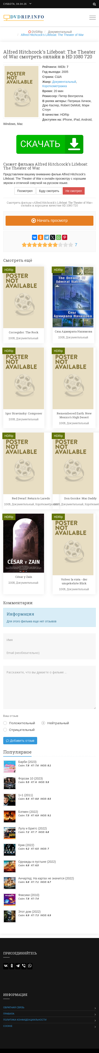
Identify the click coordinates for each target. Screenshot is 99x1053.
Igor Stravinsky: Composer (23, 413)
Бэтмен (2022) (28, 811)
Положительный (19, 723)
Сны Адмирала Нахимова (73, 331)
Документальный (64, 81)
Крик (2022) (26, 845)
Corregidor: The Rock (23, 332)
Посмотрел (25, 191)
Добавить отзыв (20, 740)
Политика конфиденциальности (24, 1019)
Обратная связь (13, 1007)
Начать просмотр (49, 220)
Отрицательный (19, 729)
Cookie (7, 1026)
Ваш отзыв (10, 716)
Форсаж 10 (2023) (30, 778)
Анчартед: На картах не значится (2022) (46, 878)
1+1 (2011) (25, 795)
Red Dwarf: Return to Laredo (31, 498)
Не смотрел (73, 191)
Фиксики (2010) (28, 895)
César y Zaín (23, 577)
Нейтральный (55, 723)
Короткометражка (54, 86)
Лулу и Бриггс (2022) (32, 828)
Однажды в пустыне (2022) (37, 861)
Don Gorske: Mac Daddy (80, 498)
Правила (8, 1013)
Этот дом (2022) (29, 911)
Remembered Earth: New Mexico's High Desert (74, 415)
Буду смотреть (49, 191)
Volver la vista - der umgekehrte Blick (74, 581)
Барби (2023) (27, 762)
